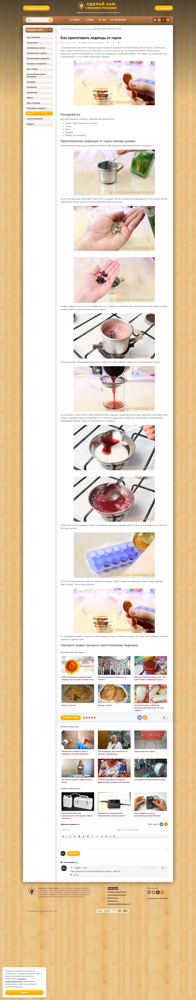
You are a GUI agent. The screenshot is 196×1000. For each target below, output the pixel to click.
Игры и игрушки (33, 103)
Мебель (30, 97)
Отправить (73, 853)
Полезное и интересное (36, 63)
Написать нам (112, 901)
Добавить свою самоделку (117, 892)
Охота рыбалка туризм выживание (36, 75)
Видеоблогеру (113, 898)
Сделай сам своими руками (98, 6)
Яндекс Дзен (112, 888)
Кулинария (31, 82)
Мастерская (31, 87)
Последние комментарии (117, 895)
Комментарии (118, 20)
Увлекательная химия (36, 48)
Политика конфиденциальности (119, 904)
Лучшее (89, 20)
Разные (30, 113)
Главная (75, 20)
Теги (102, 20)
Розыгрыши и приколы (36, 108)
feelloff (78, 868)
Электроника (32, 42)
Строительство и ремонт (37, 53)
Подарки (30, 124)
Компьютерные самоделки (38, 58)
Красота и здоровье (96, 42)
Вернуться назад (70, 717)
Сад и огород (32, 69)
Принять (24, 992)
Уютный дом (32, 92)
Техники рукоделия (35, 118)
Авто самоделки (33, 37)
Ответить (76, 875)
